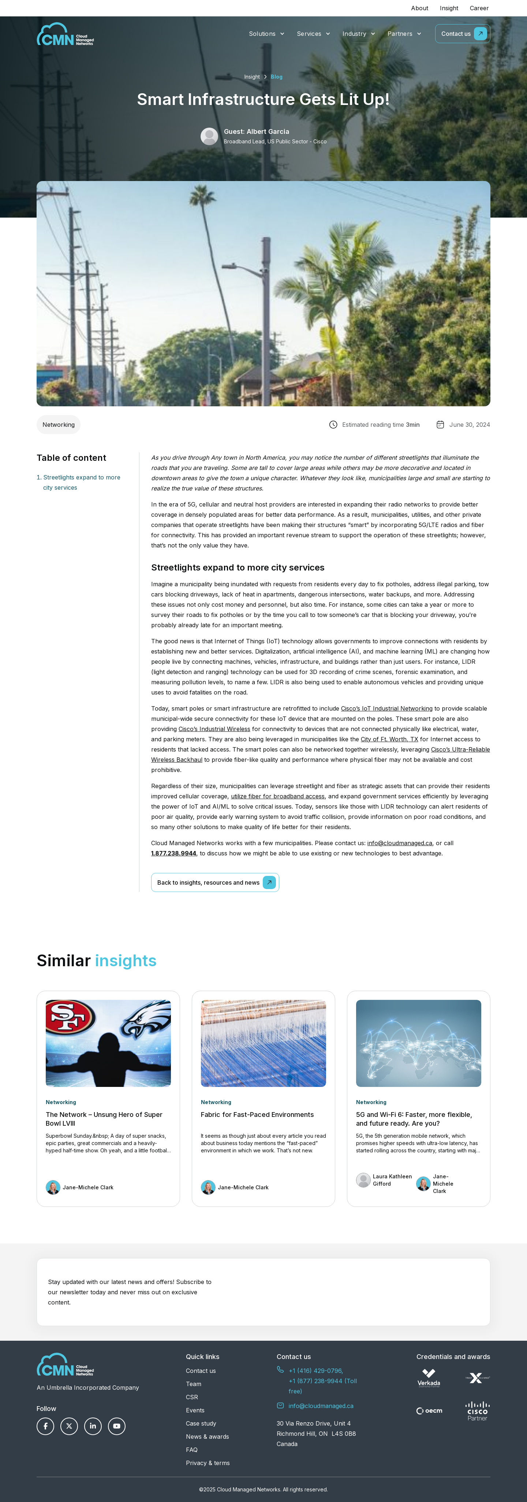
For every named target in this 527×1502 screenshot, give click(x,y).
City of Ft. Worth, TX (389, 739)
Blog (277, 77)
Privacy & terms (208, 1463)
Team (193, 1384)
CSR (192, 1397)
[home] (65, 33)
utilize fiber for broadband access (278, 796)
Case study (201, 1423)
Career (479, 8)
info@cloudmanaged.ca (399, 843)
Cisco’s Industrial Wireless (214, 729)
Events (195, 1410)
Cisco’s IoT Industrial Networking (387, 708)
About (419, 8)
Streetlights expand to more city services (81, 482)
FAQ (192, 1449)
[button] (267, 34)
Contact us (201, 1370)
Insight (449, 8)
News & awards (207, 1436)
